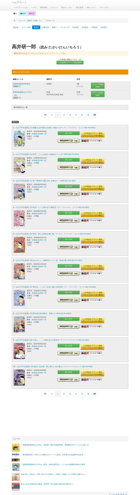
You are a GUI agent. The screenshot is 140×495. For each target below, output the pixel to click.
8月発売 (104, 27)
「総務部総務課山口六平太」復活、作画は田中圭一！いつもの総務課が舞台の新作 (53, 453)
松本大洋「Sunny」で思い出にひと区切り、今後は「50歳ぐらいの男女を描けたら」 (54, 462)
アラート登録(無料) (98, 85)
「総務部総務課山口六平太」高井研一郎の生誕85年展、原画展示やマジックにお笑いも (55, 433)
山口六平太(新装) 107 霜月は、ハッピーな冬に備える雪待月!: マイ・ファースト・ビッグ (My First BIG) (56, 280)
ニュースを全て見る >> (118, 483)
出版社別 (45, 27)
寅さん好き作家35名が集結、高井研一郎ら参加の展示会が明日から (47, 472)
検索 (31, 13)
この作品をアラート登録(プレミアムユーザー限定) (93, 134)
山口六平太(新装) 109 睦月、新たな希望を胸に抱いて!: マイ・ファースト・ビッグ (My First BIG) (53, 229)
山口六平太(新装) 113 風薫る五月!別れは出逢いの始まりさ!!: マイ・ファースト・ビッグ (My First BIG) (55, 128)
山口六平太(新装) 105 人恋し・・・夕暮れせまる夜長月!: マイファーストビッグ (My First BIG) (52, 331)
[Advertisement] (70, 37)
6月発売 (85, 27)
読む (15, 95)
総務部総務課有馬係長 (21, 84)
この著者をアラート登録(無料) (70, 62)
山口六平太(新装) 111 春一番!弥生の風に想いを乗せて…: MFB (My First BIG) (45, 178)
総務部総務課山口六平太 (22, 92)
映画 (23, 13)
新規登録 (43, 7)
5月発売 (75, 27)
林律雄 (34, 134)
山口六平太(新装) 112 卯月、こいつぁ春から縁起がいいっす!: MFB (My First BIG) (47, 153)
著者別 (36, 27)
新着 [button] (54, 27)
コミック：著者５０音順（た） (31, 21)
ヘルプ (33, 7)
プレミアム (104, 7)
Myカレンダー (66, 7)
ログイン (54, 7)
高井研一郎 (42, 134)
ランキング (65, 27)
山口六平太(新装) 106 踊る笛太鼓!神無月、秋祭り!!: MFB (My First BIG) (43, 305)
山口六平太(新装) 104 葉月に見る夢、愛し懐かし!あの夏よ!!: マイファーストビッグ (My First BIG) (55, 356)
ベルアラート (19, 2)
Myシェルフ (91, 7)
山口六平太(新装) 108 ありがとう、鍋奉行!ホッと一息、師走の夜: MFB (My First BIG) (49, 254)
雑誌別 (15, 27)
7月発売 (94, 27)
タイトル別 (26, 27)
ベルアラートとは (21, 7)
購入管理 (79, 7)
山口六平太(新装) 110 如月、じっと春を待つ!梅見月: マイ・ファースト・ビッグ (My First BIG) (52, 204)
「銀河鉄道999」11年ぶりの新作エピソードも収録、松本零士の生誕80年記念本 (52, 443)
